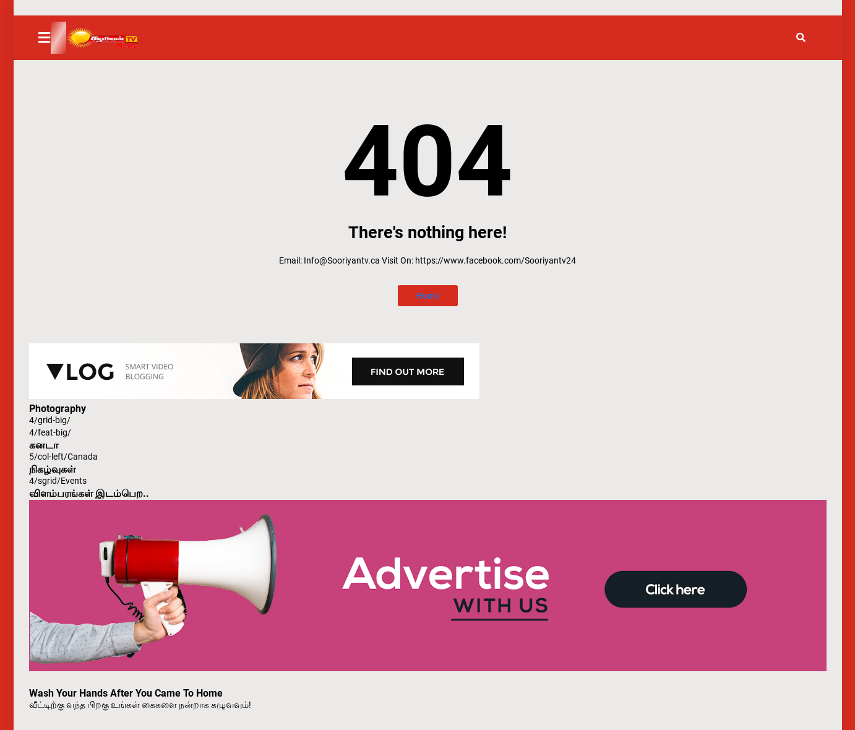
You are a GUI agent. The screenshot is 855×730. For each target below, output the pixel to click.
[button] (52, 38)
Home (427, 296)
